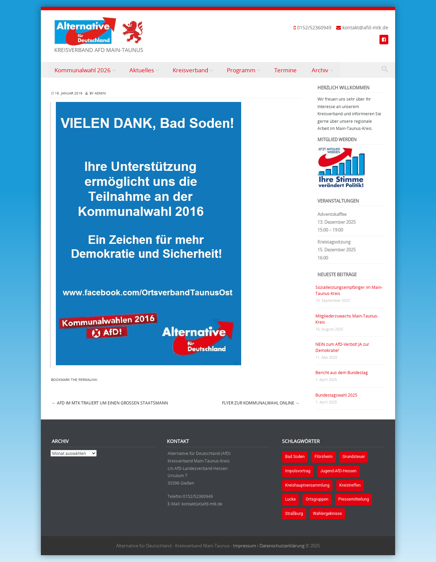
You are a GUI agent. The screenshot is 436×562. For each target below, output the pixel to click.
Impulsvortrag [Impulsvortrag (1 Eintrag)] (297, 471)
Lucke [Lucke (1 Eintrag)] (290, 499)
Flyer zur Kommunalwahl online (260, 402)
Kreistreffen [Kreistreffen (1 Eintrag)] (349, 485)
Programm (241, 70)
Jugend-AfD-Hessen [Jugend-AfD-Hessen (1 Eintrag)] (338, 471)
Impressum (244, 546)
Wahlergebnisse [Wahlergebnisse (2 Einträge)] (327, 513)
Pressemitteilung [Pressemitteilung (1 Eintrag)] (353, 499)
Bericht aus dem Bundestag (341, 372)
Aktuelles (141, 70)
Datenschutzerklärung (282, 546)
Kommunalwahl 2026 (82, 70)
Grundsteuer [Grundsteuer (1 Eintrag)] (354, 456)
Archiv (320, 70)
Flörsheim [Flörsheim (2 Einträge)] (323, 456)
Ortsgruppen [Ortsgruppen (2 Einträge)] (317, 499)
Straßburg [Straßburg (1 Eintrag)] (294, 513)
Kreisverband (190, 70)
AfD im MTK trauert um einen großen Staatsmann (110, 402)
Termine (285, 70)
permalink (87, 380)
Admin (100, 93)
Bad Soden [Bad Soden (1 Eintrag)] (295, 456)
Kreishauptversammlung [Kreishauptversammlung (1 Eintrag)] (307, 485)
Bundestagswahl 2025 (336, 395)
